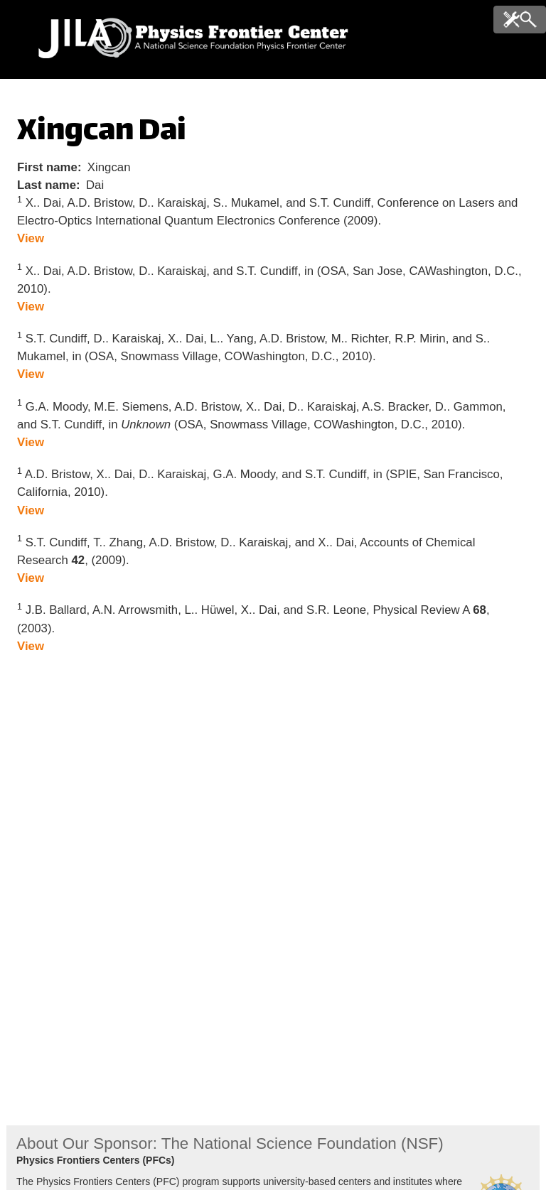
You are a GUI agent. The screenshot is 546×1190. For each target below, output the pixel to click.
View (30, 238)
